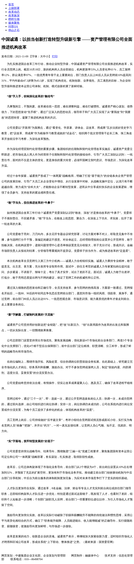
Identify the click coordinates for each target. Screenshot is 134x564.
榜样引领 (14, 19)
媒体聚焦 (14, 22)
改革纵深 (14, 15)
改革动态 (14, 11)
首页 (11, 4)
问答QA (13, 26)
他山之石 (14, 30)
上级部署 (14, 8)
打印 (55, 56)
